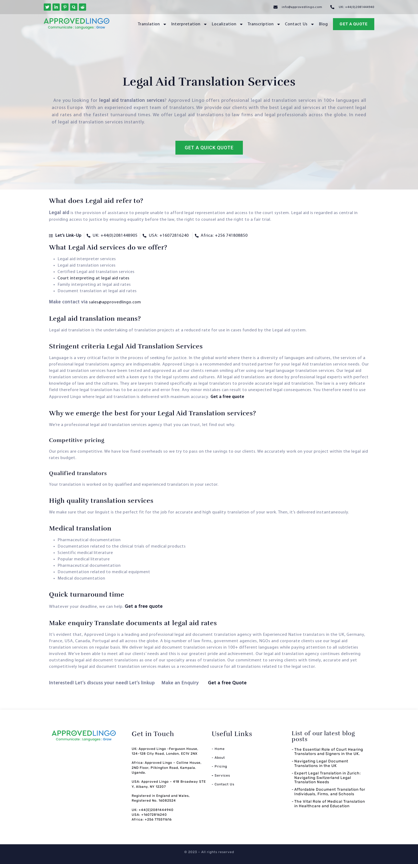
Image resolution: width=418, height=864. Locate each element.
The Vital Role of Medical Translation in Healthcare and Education (329, 803)
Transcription (264, 24)
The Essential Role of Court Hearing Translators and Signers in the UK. (328, 751)
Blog (323, 24)
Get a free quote (227, 397)
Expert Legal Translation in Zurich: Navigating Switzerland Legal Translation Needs (327, 778)
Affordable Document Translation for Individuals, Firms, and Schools (329, 791)
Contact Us (300, 24)
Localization (227, 24)
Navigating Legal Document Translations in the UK (321, 763)
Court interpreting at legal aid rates (94, 278)
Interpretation (189, 24)
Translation (152, 24)
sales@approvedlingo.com (115, 302)
